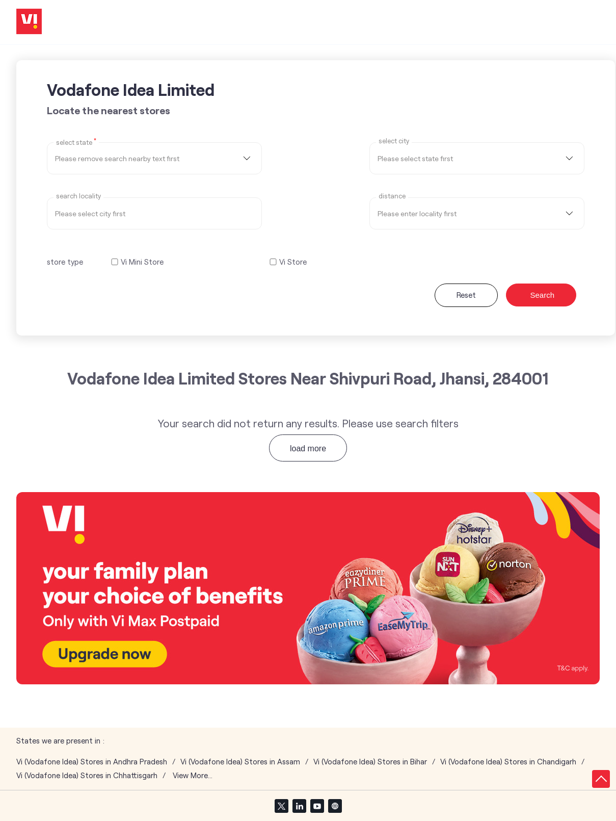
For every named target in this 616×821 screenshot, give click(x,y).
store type (65, 261)
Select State (76, 141)
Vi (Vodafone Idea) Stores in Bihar (370, 761)
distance (392, 196)
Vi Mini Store (142, 262)
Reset (466, 294)
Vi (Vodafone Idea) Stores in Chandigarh (508, 761)
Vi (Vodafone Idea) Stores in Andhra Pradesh (91, 761)
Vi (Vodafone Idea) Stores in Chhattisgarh (86, 775)
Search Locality (78, 196)
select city (394, 141)
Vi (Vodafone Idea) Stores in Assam (240, 761)
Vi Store (293, 262)
